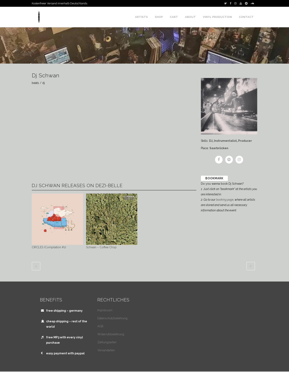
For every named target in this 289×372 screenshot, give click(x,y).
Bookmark (214, 178)
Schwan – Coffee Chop (101, 247)
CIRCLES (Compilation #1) (49, 247)
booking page (224, 199)
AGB (100, 326)
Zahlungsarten (106, 342)
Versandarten (106, 350)
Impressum (104, 310)
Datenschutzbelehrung (112, 318)
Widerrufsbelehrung (110, 334)
